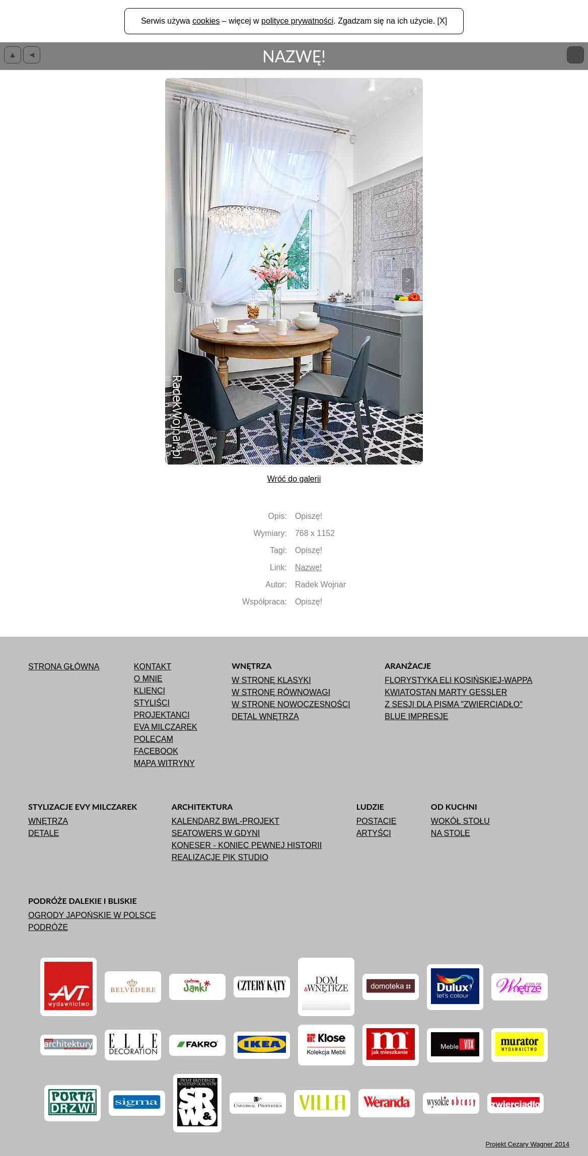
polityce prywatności (297, 21)
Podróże (48, 927)
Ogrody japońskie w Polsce (92, 915)
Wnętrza (48, 821)
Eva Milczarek (165, 727)
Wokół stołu (460, 821)
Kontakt (152, 666)
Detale (43, 833)
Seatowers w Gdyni (216, 833)
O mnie (148, 678)
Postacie (376, 821)
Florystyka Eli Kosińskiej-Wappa (458, 680)
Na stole (450, 833)
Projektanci (162, 715)
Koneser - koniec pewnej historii (247, 845)
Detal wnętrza (265, 716)
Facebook (156, 751)
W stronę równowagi (281, 692)
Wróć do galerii (294, 479)
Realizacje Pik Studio (220, 857)
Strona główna (63, 666)
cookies (205, 21)
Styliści (152, 703)
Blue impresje (416, 716)
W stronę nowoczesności (291, 704)
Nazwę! (308, 567)
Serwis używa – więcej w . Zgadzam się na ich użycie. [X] (294, 21)
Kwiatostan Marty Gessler (446, 692)
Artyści (373, 833)
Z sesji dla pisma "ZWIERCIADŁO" (454, 704)
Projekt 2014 (527, 1144)
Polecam (153, 739)
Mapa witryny (164, 763)
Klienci (149, 690)
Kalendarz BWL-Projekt (225, 821)
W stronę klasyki (271, 680)
